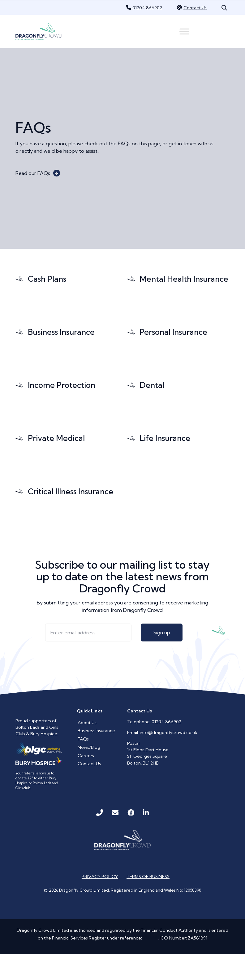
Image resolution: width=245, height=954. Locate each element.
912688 (150, 938)
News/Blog (89, 747)
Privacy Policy (100, 876)
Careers (86, 755)
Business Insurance (96, 730)
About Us (87, 722)
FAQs (83, 739)
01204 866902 (147, 7)
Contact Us (195, 7)
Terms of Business (148, 876)
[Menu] (184, 31)
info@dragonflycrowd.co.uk (168, 732)
